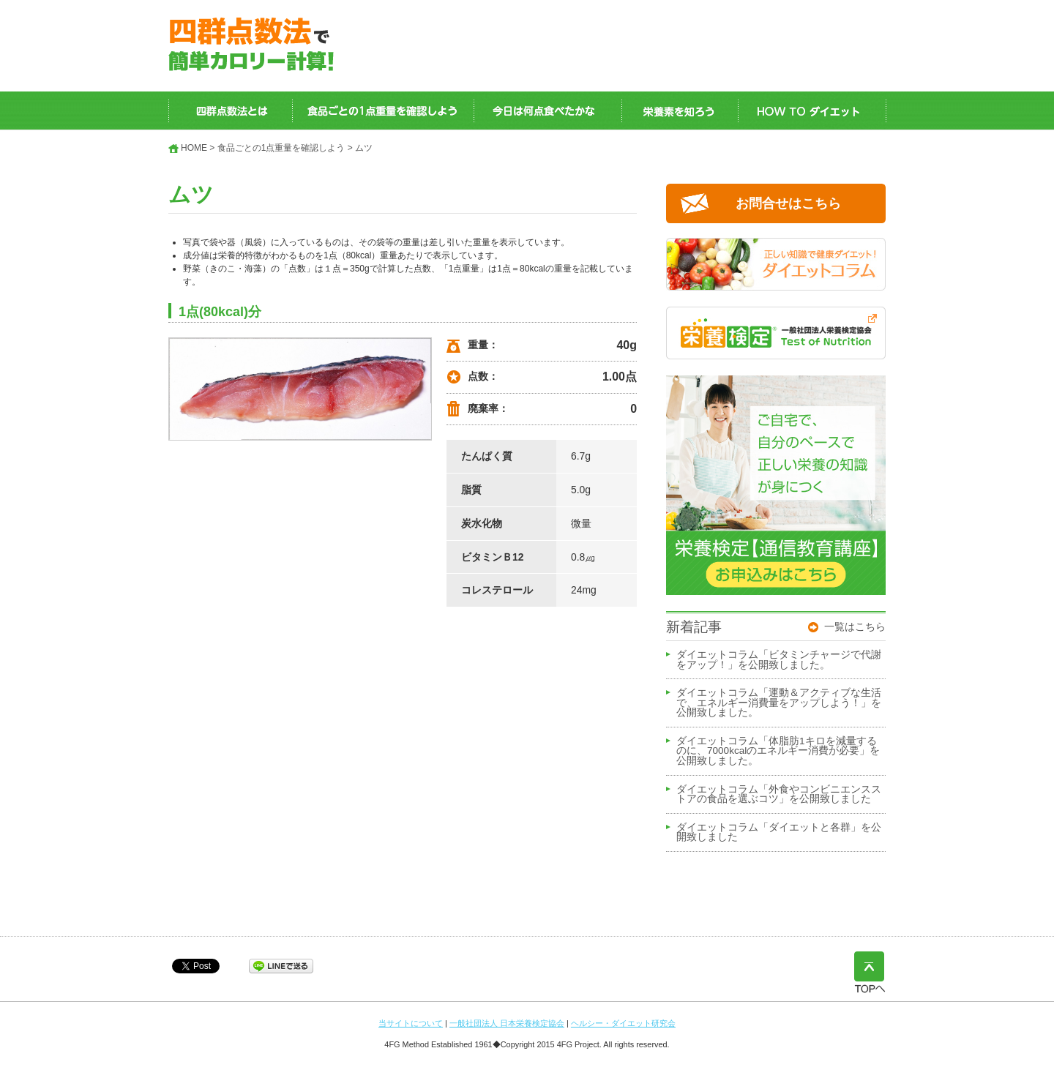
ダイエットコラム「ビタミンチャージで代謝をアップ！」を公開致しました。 (778, 660)
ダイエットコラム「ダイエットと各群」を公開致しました (778, 833)
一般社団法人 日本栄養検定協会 (506, 1023)
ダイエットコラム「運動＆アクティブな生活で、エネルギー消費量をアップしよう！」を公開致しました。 (778, 703)
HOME (194, 148)
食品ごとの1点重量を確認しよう (281, 148)
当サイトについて (410, 1023)
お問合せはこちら (788, 203)
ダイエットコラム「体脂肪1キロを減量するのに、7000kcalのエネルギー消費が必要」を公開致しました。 (778, 751)
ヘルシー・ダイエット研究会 (623, 1023)
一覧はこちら (855, 626)
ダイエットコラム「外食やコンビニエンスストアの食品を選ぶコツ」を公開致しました (778, 795)
